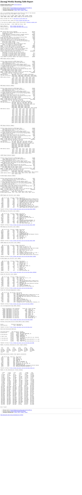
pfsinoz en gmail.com (31, 24)
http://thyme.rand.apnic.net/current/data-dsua (21, 390)
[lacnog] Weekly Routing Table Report (18, 8)
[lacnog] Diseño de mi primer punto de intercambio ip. (21, 7)
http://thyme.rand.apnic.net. (23, 22)
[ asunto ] (22, 10)
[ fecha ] (15, 10)
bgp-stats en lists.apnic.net (20, 19)
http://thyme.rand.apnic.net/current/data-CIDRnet (21, 362)
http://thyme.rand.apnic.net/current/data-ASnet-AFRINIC (23, 324)
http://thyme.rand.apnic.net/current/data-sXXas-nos (22, 439)
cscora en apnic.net (17, 4)
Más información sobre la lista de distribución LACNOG (11, 493)
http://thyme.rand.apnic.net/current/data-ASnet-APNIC (22, 248)
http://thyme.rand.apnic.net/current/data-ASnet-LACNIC (23, 305)
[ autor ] (26, 10)
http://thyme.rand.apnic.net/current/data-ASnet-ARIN (22, 267)
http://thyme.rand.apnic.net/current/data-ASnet (21, 343)
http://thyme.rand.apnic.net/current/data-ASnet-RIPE (22, 286)
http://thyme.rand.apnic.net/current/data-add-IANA (22, 409)
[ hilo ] (19, 10)
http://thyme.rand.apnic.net (16, 28)
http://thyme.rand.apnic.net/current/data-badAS (21, 381)
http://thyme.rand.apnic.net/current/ (19, 29)
